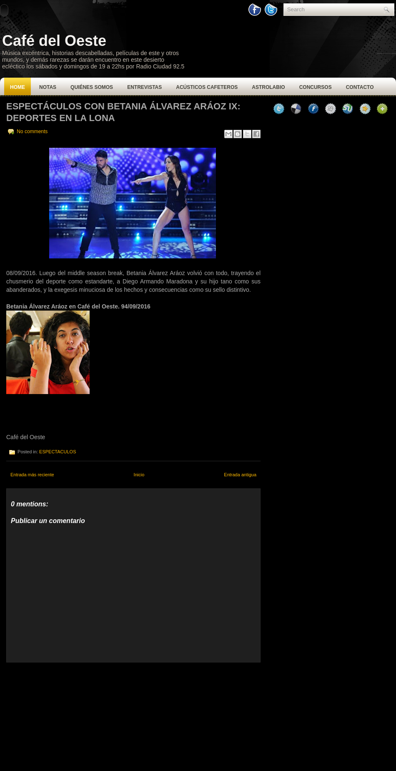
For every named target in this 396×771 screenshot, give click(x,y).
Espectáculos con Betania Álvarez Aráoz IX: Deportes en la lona (123, 112)
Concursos (315, 87)
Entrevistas (144, 87)
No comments (32, 131)
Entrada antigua (240, 474)
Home (17, 87)
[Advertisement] (68, 714)
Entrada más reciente (32, 474)
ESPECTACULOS (57, 451)
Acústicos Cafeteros (207, 87)
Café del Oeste (54, 40)
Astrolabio (268, 87)
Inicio (139, 474)
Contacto (360, 87)
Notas (47, 87)
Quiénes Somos (91, 87)
